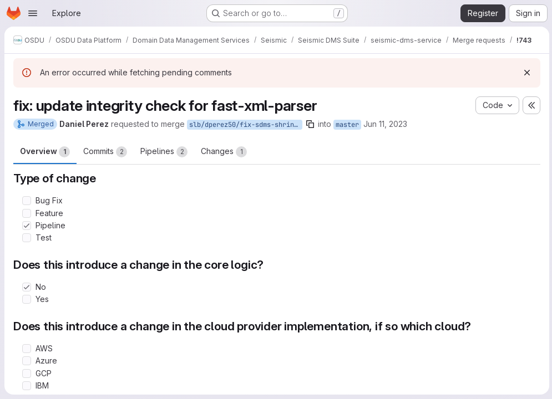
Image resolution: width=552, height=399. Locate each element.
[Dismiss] (525, 72)
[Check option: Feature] (26, 213)
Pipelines (164, 151)
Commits (105, 151)
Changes (224, 151)
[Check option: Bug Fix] (26, 200)
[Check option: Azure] (26, 360)
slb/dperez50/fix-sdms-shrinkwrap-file (245, 124)
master (347, 124)
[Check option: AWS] (26, 348)
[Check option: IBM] (26, 385)
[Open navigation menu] (33, 13)
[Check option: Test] (26, 237)
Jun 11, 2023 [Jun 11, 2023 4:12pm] (385, 124)
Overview (45, 151)
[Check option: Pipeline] (26, 225)
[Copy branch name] (310, 124)
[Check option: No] (26, 287)
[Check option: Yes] (26, 299)
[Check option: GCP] (26, 373)
